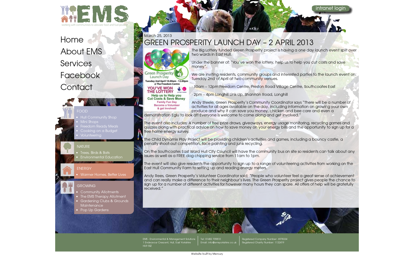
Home (72, 39)
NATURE (83, 146)
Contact (76, 87)
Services (76, 63)
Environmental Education (102, 157)
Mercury (218, 253)
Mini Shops (89, 121)
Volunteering (91, 135)
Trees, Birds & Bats (95, 152)
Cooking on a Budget (99, 130)
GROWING (86, 185)
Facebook (80, 75)
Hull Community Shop (99, 117)
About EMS (81, 51)
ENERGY (84, 168)
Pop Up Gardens (95, 209)
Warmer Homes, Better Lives (103, 174)
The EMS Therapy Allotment (103, 196)
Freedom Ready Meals (99, 126)
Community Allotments (100, 191)
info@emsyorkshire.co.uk (222, 242)
